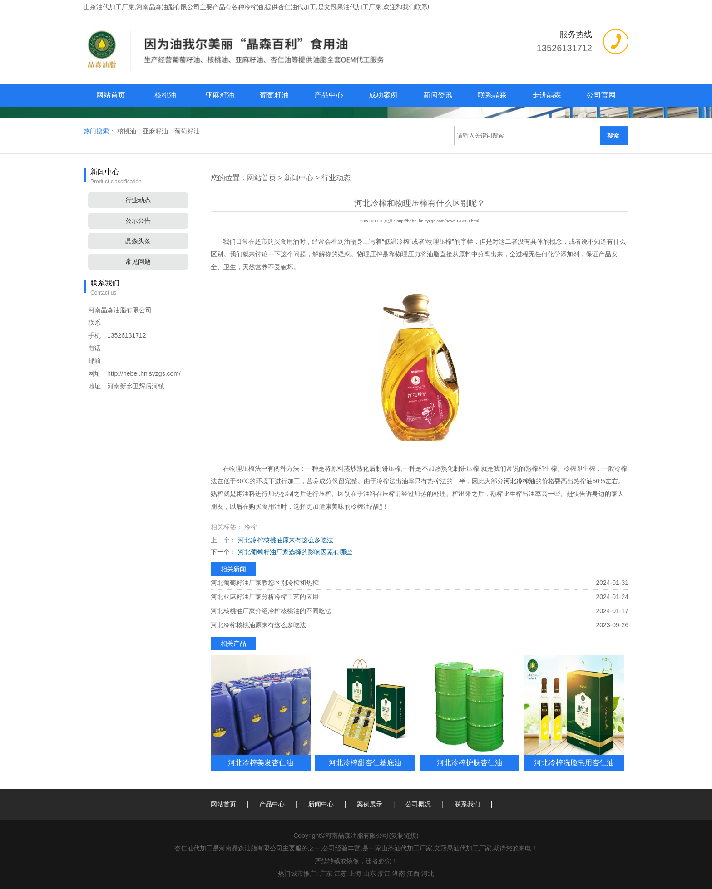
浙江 (384, 873)
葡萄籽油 (274, 95)
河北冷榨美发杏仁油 (260, 762)
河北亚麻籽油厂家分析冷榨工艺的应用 (265, 596)
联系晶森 (492, 95)
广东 (326, 873)
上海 (355, 873)
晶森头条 (138, 241)
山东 (369, 873)
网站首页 (110, 95)
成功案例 (383, 95)
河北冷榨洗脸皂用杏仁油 (574, 762)
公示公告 (138, 220)
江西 (413, 873)
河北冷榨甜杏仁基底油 (365, 762)
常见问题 (138, 261)
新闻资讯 (437, 95)
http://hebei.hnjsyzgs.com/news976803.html (437, 221)
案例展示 (369, 804)
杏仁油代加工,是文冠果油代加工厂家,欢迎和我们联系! (354, 6)
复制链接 (403, 835)
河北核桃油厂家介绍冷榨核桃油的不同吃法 (271, 610)
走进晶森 (546, 95)
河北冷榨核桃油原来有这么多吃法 (284, 540)
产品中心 (328, 95)
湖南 (398, 873)
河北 (427, 873)
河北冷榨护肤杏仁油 (469, 762)
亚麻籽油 (219, 95)
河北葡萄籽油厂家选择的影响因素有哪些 (294, 551)
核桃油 (165, 95)
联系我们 (467, 804)
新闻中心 (298, 178)
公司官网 (601, 95)
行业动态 (138, 200)
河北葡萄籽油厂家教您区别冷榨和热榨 (265, 582)
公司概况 (418, 804)
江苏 (340, 873)
